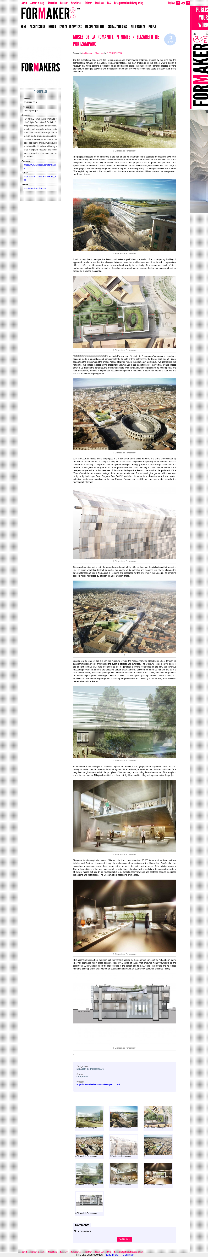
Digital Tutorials (118, 27)
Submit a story (37, 3)
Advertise (52, 3)
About (24, 3)
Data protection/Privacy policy (128, 3)
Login (185, 3)
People (152, 27)
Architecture (37, 27)
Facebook (99, 3)
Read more (111, 1254)
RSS (109, 3)
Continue (128, 1254)
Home (23, 27)
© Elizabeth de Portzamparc (89, 1117)
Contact (64, 3)
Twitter (88, 3)
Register (174, 3)
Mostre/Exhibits (94, 27)
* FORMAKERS (40, 91)
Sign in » (124, 1239)
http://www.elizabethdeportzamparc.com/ (98, 1084)
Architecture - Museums (93, 53)
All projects (138, 27)
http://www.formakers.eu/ (35, 188)
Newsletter (76, 3)
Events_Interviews (70, 27)
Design (52, 27)
